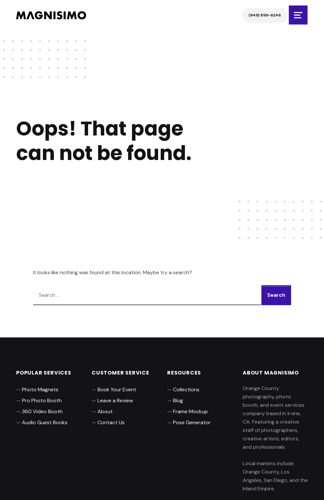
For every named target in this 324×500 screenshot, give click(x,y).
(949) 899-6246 (264, 15)
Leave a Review (115, 400)
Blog (178, 400)
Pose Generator (192, 422)
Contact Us (111, 422)
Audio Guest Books (44, 422)
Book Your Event (116, 389)
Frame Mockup (190, 411)
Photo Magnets (40, 389)
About (105, 411)
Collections (186, 389)
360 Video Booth (42, 411)
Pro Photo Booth (42, 400)
